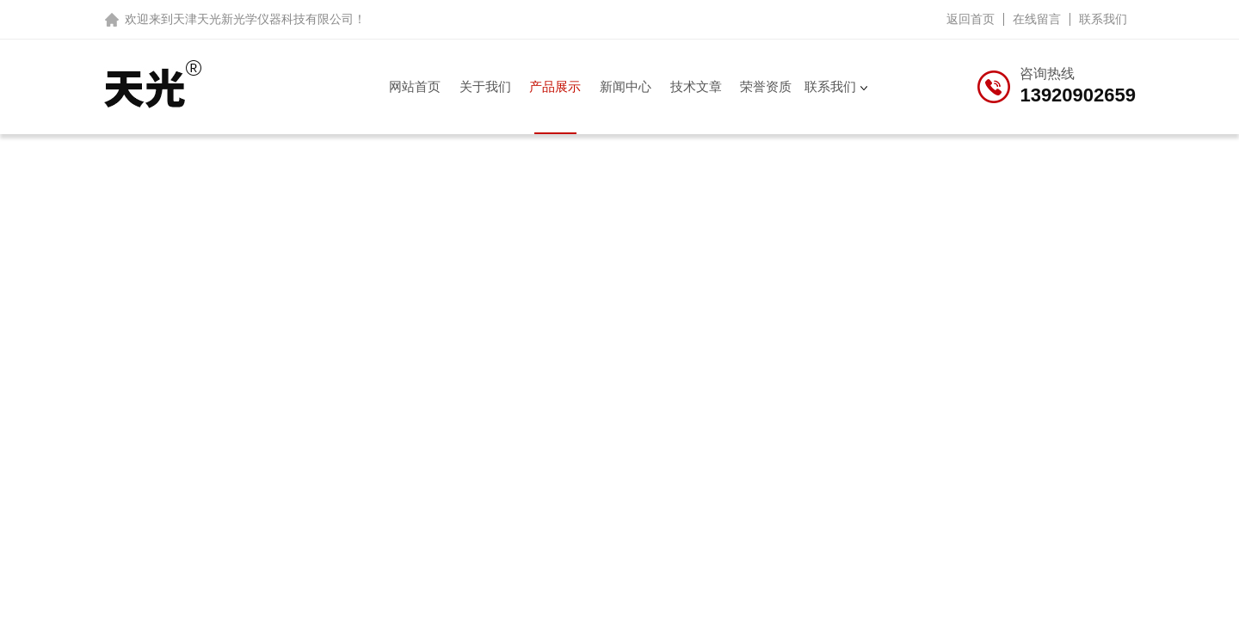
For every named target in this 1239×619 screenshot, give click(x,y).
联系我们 (1103, 19)
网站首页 (415, 86)
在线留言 (1037, 19)
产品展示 (555, 86)
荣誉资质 (766, 86)
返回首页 (970, 19)
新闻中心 (625, 86)
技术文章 (696, 86)
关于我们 (485, 86)
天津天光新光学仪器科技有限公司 (263, 19)
